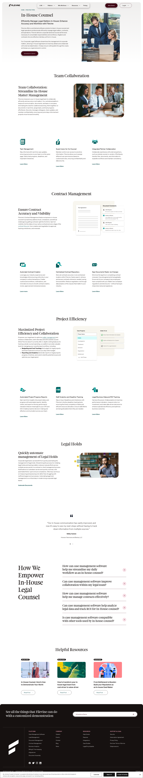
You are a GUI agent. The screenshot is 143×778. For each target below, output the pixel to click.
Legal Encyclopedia (88, 746)
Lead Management (34, 737)
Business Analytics (34, 746)
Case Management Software (37, 734)
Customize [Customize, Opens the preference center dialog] (96, 774)
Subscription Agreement (117, 737)
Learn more (25, 291)
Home (22, 10)
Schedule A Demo (29, 53)
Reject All (109, 774)
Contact (58, 740)
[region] (71, 775)
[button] (35, 526)
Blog (57, 743)
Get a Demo (111, 5)
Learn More (25, 164)
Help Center (86, 734)
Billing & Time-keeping (35, 749)
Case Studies (86, 743)
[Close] (140, 775)
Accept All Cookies (122, 774)
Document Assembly (35, 755)
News (57, 746)
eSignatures (32, 752)
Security (112, 734)
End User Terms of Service (117, 743)
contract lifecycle (23, 226)
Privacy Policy (114, 740)
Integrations (86, 740)
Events (58, 737)
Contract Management (35, 743)
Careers (58, 734)
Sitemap (138, 771)
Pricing (85, 5)
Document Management (36, 740)
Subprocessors (114, 746)
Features (85, 737)
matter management (48, 337)
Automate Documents (27, 485)
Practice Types (30, 10)
